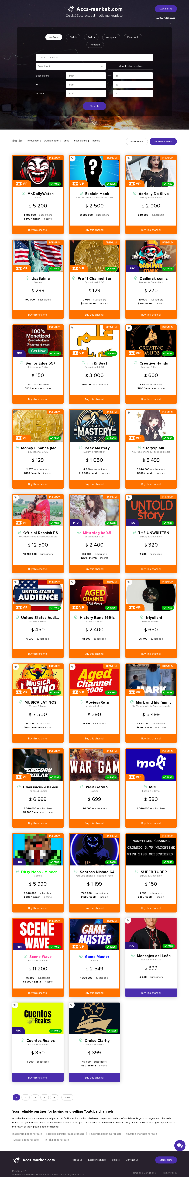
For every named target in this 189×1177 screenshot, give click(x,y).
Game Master (97, 956)
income (96, 141)
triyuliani (154, 617)
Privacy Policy (169, 1172)
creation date (51, 141)
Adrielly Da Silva (154, 193)
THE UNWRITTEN (153, 532)
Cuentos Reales (40, 1040)
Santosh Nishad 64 (97, 871)
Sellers (116, 1159)
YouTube (53, 37)
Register (170, 17)
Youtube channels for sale (141, 1133)
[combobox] (71, 66)
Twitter (91, 37)
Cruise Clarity (97, 1040)
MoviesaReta (97, 702)
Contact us (132, 1159)
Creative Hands (154, 363)
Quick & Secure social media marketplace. (94, 15)
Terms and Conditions (143, 1172)
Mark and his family (154, 702)
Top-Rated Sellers (163, 141)
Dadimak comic (154, 278)
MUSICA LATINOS (41, 702)
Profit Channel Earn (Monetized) (107, 278)
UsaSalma (41, 278)
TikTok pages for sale (56, 1139)
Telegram (95, 44)
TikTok (72, 37)
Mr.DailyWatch (41, 193)
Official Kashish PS (40, 532)
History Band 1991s (97, 617)
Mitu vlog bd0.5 (97, 532)
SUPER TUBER (154, 871)
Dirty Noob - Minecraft (41, 871)
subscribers (80, 141)
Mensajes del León (154, 955)
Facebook (133, 37)
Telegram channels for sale (105, 1133)
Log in (160, 17)
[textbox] (73, 66)
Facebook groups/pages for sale (65, 1133)
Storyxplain (153, 447)
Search (94, 106)
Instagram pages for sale (27, 1133)
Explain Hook (97, 193)
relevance (33, 141)
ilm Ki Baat (97, 363)
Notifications (136, 141)
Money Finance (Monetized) (46, 447)
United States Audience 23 (45, 617)
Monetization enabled (131, 66)
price (66, 141)
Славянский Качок (40, 787)
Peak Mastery (97, 447)
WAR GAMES (97, 787)
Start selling (165, 8)
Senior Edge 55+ (41, 363)
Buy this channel (37, 229)
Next (67, 1096)
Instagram (111, 37)
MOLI (154, 787)
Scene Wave (40, 956)
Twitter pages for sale (25, 1139)
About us (77, 1159)
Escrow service (97, 1159)
